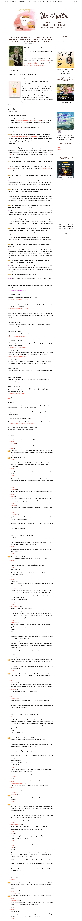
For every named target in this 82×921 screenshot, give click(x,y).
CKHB (12, 541)
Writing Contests (36, 1)
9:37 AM (12, 656)
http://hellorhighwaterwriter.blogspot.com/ (18, 336)
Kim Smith (13, 842)
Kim (11, 778)
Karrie (12, 461)
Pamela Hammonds (15, 606)
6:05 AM (12, 447)
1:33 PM (12, 812)
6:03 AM (12, 909)
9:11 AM (12, 604)
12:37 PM (13, 787)
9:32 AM (12, 640)
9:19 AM (12, 610)
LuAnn (12, 833)
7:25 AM (12, 503)
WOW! (12, 847)
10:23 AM (13, 680)
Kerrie (12, 496)
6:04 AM (12, 441)
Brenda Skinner (14, 813)
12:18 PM (13, 782)
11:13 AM (13, 696)
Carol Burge (13, 767)
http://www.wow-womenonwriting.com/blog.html (19, 299)
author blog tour (13, 427)
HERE (30, 287)
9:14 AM (12, 845)
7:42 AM (12, 553)
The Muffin (35, 296)
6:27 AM (12, 468)
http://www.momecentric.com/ (15, 319)
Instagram (59, 149)
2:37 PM (12, 822)
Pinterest (59, 152)
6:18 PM (12, 918)
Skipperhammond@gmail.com (17, 783)
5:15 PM (12, 831)
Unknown (13, 555)
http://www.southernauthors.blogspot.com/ (18, 308)
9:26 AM (12, 633)
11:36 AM (13, 734)
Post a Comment (12, 920)
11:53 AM (13, 741)
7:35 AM (12, 546)
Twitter (58, 151)
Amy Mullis (13, 505)
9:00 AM (12, 587)
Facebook (59, 147)
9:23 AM (12, 620)
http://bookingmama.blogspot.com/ (16, 382)
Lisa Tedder (13, 489)
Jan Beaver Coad (14, 698)
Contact (45, 1)
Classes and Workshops (24, 1)
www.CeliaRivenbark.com (36, 78)
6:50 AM (12, 898)
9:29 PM (12, 840)
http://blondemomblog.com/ (14, 374)
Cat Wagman (14, 514)
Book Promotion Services (56, 1)
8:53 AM (12, 580)
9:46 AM (12, 670)
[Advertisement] (65, 202)
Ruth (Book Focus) (15, 900)
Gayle (12, 455)
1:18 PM (12, 801)
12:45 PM (13, 792)
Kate (12, 448)
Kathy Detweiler (14, 893)
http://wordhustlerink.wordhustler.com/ (17, 356)
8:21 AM (12, 567)
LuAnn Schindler (14, 642)
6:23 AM (12, 459)
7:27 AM (12, 512)
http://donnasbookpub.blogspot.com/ (16, 347)
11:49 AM (13, 879)
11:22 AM (13, 716)
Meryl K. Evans (14, 438)
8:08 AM (12, 560)
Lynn (12, 743)
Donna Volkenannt (15, 881)
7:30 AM (12, 539)
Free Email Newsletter (71, 1)
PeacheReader (14, 622)
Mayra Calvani (14, 470)
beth (12, 634)
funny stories (29, 427)
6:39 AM (12, 487)
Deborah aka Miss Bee (16, 824)
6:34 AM (12, 475)
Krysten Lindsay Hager (16, 562)
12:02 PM (13, 766)
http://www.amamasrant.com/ (14, 327)
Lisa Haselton (14, 794)
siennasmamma (14, 735)
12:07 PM (13, 776)
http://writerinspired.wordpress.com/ (16, 365)
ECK (11, 548)
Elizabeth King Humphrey (16, 588)
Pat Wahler (13, 689)
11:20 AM (13, 891)
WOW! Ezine (13, 1)
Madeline (13, 443)
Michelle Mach (14, 477)
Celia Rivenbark (22, 427)
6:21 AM (12, 454)
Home (6, 1)
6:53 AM (12, 494)
